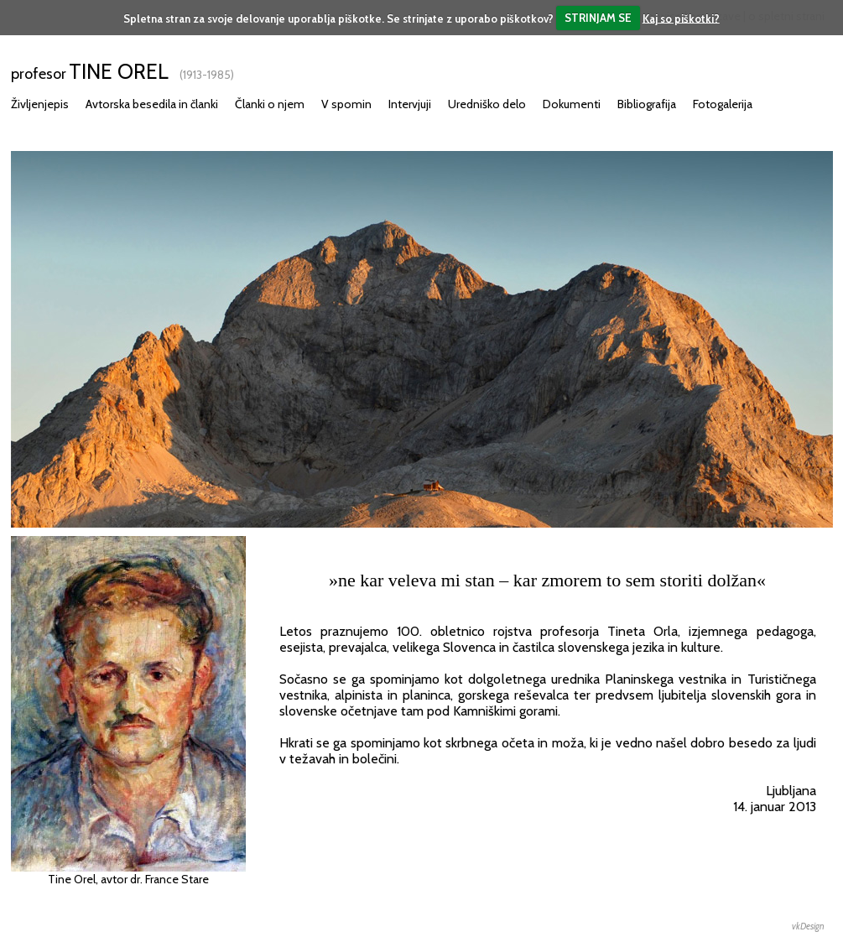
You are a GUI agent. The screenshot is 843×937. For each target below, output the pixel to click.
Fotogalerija (722, 104)
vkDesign (808, 926)
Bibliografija (646, 104)
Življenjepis (40, 104)
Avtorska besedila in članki (152, 104)
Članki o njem (269, 104)
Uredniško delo (487, 104)
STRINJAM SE (598, 17)
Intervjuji (409, 104)
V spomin (346, 104)
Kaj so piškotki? (681, 17)
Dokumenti (572, 104)
